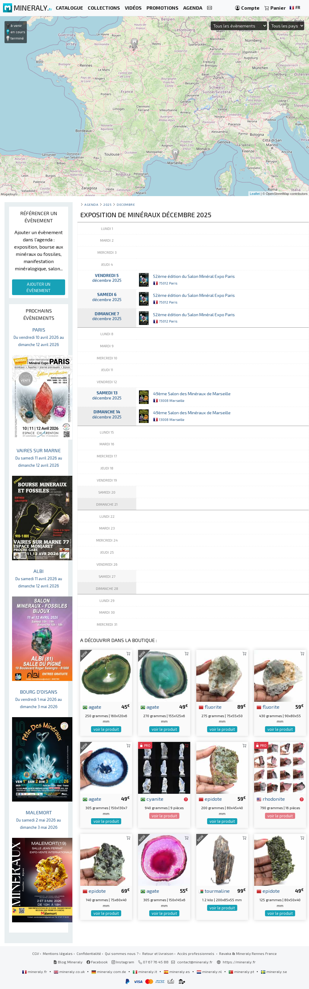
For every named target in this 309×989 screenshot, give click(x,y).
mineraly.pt (242, 971)
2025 (107, 204)
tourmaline (214, 891)
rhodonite (271, 799)
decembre (126, 204)
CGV (35, 953)
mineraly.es (177, 971)
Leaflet (255, 194)
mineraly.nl (210, 971)
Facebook (97, 962)
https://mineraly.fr (239, 962)
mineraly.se (274, 971)
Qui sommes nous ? (121, 953)
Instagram (123, 962)
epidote (210, 799)
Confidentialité (89, 953)
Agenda (91, 204)
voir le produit (106, 729)
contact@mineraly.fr (195, 962)
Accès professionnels (196, 953)
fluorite (210, 707)
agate (92, 707)
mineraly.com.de (109, 971)
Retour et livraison (157, 953)
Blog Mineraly (68, 962)
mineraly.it (145, 971)
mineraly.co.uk (70, 971)
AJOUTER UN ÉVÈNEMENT (39, 287)
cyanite (151, 799)
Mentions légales (58, 953)
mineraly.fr (35, 971)
